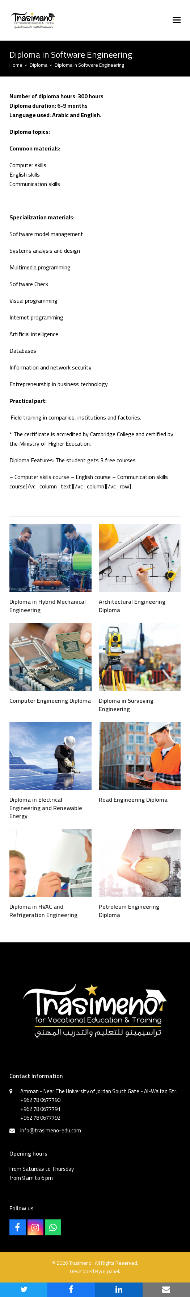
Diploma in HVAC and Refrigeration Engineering (43, 910)
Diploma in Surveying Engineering (126, 704)
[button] (177, 20)
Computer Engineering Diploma (50, 700)
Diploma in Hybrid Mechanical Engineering (47, 605)
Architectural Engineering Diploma (132, 605)
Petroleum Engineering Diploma (129, 910)
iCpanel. (111, 1271)
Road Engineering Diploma (133, 799)
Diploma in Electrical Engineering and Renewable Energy (45, 807)
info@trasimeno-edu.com (50, 1130)
